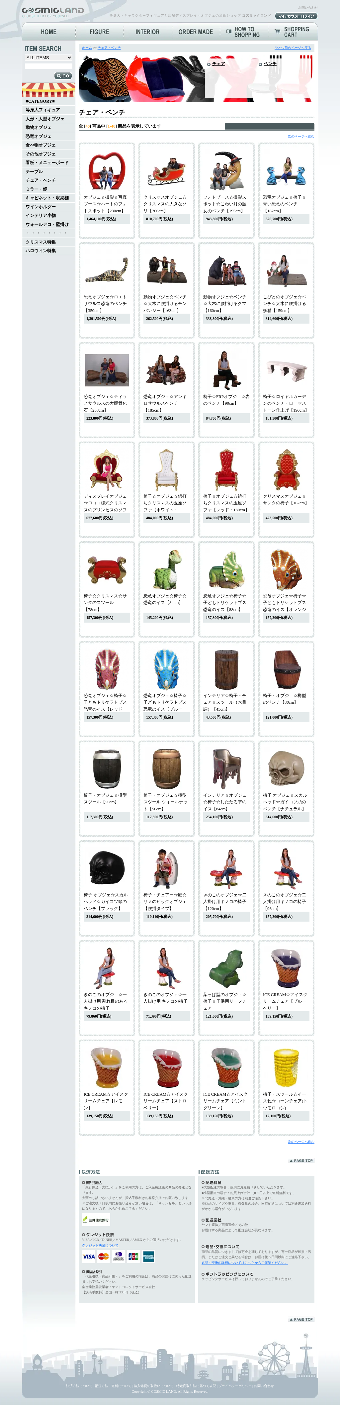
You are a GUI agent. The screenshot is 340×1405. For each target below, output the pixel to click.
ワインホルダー (41, 207)
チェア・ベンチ (41, 180)
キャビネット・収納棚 (47, 198)
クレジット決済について (100, 1245)
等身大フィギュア (43, 110)
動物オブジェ (38, 127)
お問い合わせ (308, 7)
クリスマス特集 (41, 242)
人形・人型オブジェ (45, 119)
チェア (218, 63)
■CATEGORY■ (40, 101)
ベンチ (270, 63)
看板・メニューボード (47, 162)
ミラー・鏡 (36, 189)
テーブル (34, 171)
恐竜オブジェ (38, 136)
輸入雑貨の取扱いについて (154, 1386)
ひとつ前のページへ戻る (293, 48)
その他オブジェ (41, 154)
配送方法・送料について (113, 1386)
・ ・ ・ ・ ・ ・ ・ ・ (46, 233)
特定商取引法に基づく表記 (196, 1386)
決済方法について (79, 1386)
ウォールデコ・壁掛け (47, 224)
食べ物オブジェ (41, 145)
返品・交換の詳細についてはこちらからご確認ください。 (245, 1262)
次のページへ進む (301, 136)
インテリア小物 (41, 215)
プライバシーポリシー (235, 1386)
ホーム (87, 48)
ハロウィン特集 (41, 251)
